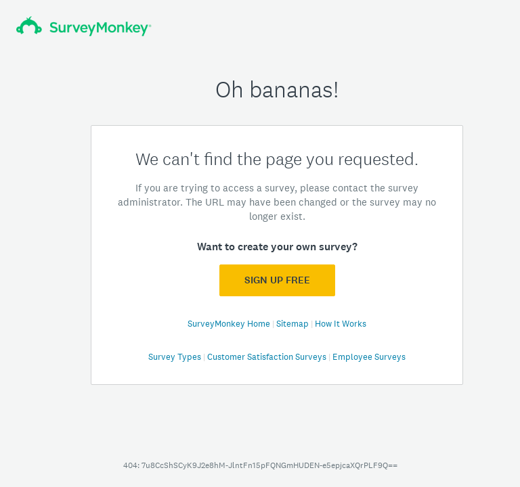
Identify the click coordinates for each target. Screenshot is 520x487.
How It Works (340, 323)
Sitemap (293, 323)
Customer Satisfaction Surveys (267, 357)
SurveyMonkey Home (230, 323)
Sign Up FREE (277, 280)
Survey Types (175, 357)
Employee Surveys (369, 357)
